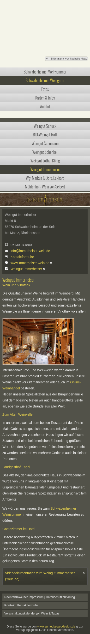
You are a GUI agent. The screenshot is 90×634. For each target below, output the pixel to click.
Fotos (45, 89)
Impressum (36, 597)
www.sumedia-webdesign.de (56, 626)
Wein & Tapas (50, 613)
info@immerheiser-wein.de (30, 251)
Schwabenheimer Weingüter (45, 80)
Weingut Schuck (45, 126)
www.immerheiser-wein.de (30, 263)
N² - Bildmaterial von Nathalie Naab (66, 58)
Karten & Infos (45, 98)
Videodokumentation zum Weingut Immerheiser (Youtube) (40, 576)
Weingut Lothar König (45, 161)
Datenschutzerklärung (60, 597)
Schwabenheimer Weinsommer (45, 72)
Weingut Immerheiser (45, 169)
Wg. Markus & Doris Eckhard (45, 178)
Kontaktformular (22, 257)
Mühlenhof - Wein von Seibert (45, 187)
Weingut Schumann (45, 143)
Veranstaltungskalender (20, 613)
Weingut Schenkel (45, 152)
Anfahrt (45, 106)
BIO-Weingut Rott (45, 135)
